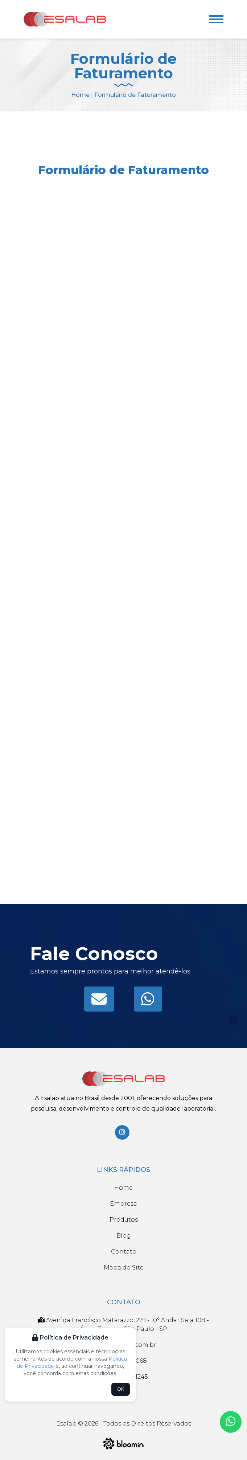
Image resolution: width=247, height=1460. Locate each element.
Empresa (123, 1203)
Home (80, 94)
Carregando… (123, 536)
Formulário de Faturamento (135, 94)
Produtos (124, 1219)
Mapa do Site (124, 1267)
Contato (123, 1251)
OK (120, 1389)
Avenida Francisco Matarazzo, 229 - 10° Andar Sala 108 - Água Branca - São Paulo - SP (123, 1324)
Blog (123, 1235)
